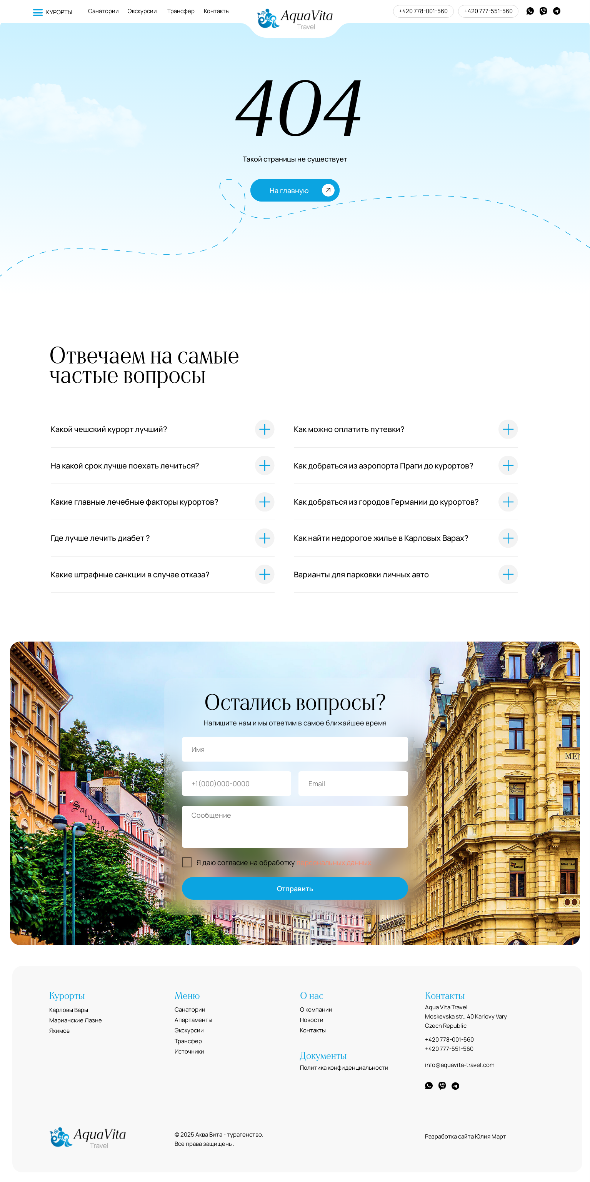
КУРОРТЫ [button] (59, 12)
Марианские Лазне (75, 1020)
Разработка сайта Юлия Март (465, 1136)
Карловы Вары (68, 1010)
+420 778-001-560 (423, 11)
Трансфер (181, 11)
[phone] (236, 783)
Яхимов (59, 1031)
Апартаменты (193, 1020)
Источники (189, 1051)
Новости (311, 1020)
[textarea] (295, 827)
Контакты (217, 11)
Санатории (103, 11)
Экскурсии (142, 11)
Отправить (295, 888)
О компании (316, 1009)
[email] (353, 783)
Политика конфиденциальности (344, 1068)
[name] (295, 749)
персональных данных (334, 862)
